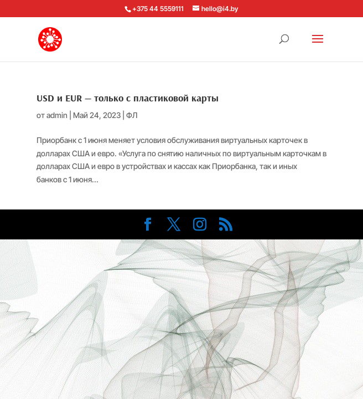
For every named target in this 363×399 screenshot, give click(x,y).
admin (57, 115)
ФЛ (131, 115)
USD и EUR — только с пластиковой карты (128, 97)
